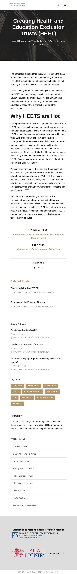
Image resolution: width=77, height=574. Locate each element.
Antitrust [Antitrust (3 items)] (17, 386)
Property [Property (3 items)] (17, 404)
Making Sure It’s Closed (23, 468)
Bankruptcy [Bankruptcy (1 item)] (33, 386)
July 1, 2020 (15, 306)
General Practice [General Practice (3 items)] (32, 391)
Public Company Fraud (23, 476)
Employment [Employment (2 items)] (50, 386)
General (61, 41)
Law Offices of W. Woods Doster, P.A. (32, 41)
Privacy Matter (19, 491)
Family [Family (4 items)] (16, 391)
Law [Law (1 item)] (14, 398)
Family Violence (20, 446)
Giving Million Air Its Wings (24, 454)
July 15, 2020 (16, 293)
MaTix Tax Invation (21, 498)
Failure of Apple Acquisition (24, 505)
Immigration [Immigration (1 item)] (52, 391)
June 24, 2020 (19, 366)
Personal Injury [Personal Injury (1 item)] (45, 398)
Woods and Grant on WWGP (25, 288)
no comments (41, 44)
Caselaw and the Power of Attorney (28, 302)
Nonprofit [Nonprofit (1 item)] (27, 398)
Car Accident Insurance (23, 461)
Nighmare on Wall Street (23, 483)
